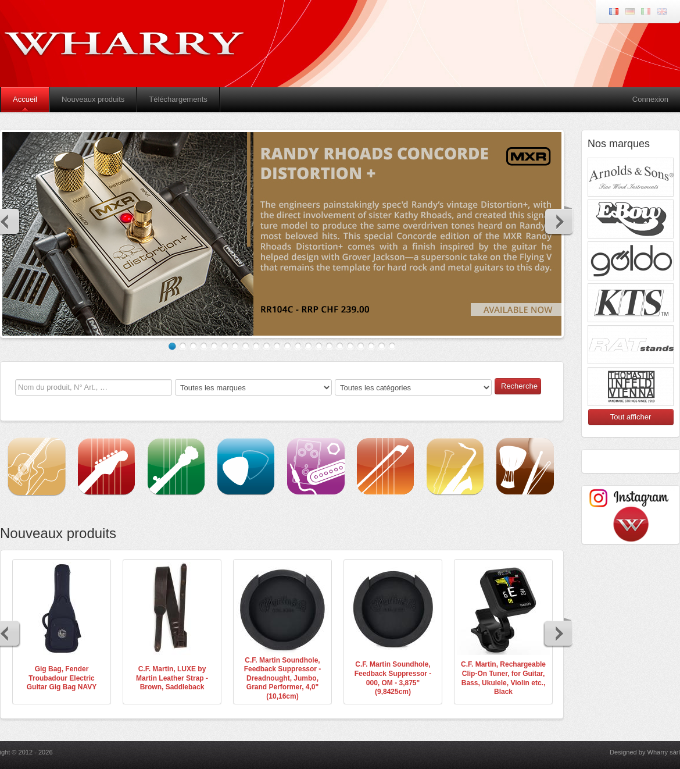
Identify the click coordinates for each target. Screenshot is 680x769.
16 (329, 346)
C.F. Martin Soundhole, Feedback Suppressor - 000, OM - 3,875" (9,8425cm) (393, 678)
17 (339, 346)
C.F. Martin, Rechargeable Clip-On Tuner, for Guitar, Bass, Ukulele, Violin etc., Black (503, 678)
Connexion (650, 99)
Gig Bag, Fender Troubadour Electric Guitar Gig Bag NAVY (61, 678)
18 (350, 346)
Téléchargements (178, 99)
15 (319, 346)
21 (381, 346)
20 (371, 346)
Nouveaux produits (93, 99)
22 (392, 346)
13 (298, 346)
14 (308, 346)
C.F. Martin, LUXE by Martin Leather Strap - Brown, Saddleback (172, 678)
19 (360, 346)
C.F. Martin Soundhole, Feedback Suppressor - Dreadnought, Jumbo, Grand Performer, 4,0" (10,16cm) (282, 678)
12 (287, 346)
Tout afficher (631, 416)
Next (558, 221)
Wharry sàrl (663, 752)
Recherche (519, 386)
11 (277, 346)
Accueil (25, 99)
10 (266, 346)
